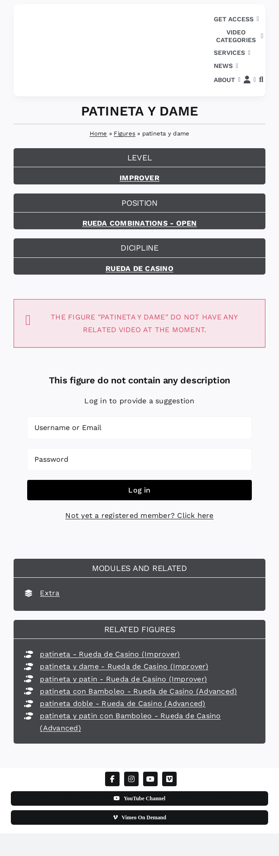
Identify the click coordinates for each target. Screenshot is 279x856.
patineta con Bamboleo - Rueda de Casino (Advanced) (138, 691)
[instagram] (131, 779)
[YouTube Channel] (139, 798)
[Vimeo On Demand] (139, 817)
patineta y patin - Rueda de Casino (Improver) (123, 679)
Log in (139, 490)
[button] (261, 80)
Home (98, 133)
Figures (124, 133)
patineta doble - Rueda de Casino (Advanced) (122, 703)
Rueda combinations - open (139, 223)
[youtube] (150, 779)
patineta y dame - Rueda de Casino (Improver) (124, 666)
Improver (139, 178)
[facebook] (112, 779)
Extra (49, 593)
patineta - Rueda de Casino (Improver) (110, 654)
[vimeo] (169, 779)
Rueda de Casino (139, 268)
